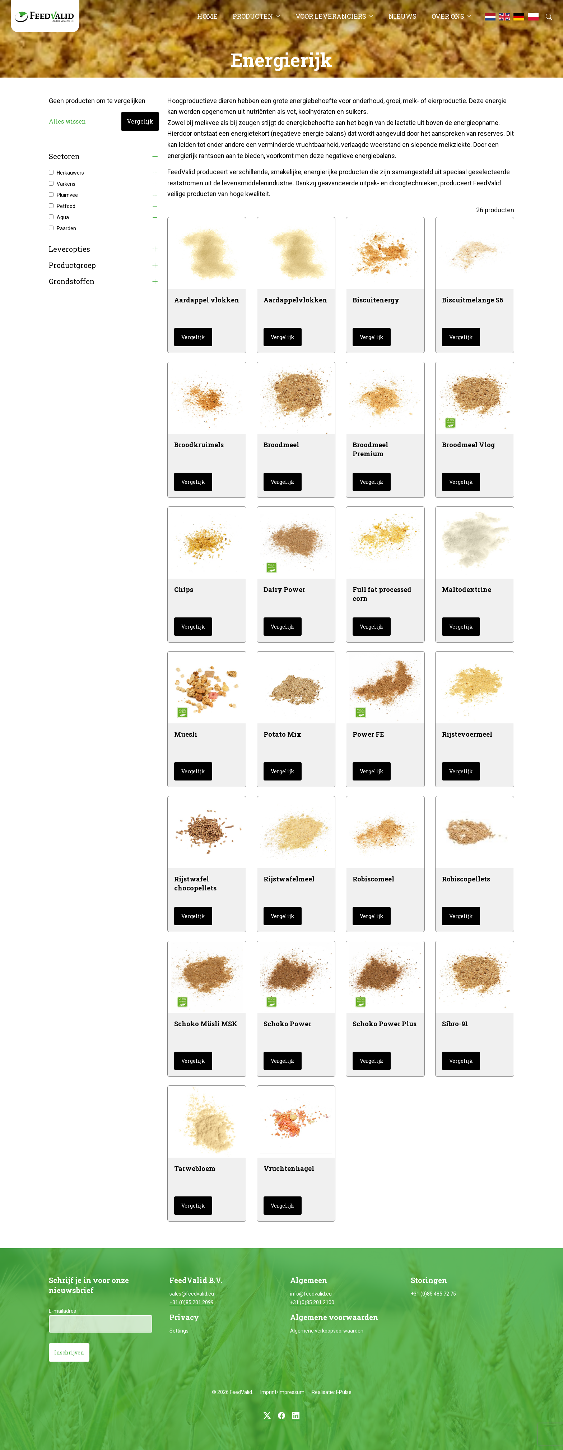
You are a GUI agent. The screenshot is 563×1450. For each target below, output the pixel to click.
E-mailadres (62, 1311)
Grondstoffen (71, 281)
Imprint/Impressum (282, 1392)
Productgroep (72, 265)
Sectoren (64, 156)
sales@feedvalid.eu (191, 1294)
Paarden (66, 228)
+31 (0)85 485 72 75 (433, 1294)
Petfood (66, 206)
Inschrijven (69, 1352)
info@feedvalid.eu (311, 1294)
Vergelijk (140, 121)
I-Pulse (344, 1392)
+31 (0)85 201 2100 (312, 1302)
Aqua (63, 217)
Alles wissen (67, 121)
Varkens (66, 184)
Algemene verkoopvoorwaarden (326, 1331)
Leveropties (69, 249)
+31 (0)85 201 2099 (191, 1302)
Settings (179, 1331)
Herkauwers (70, 173)
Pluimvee (67, 195)
